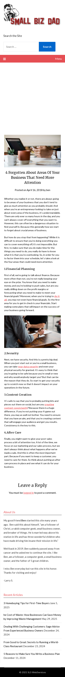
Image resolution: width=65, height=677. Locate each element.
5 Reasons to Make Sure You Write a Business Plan (32, 653)
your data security (28, 366)
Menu (58, 58)
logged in (28, 492)
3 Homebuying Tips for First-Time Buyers (27, 603)
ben (48, 189)
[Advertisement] (32, 96)
